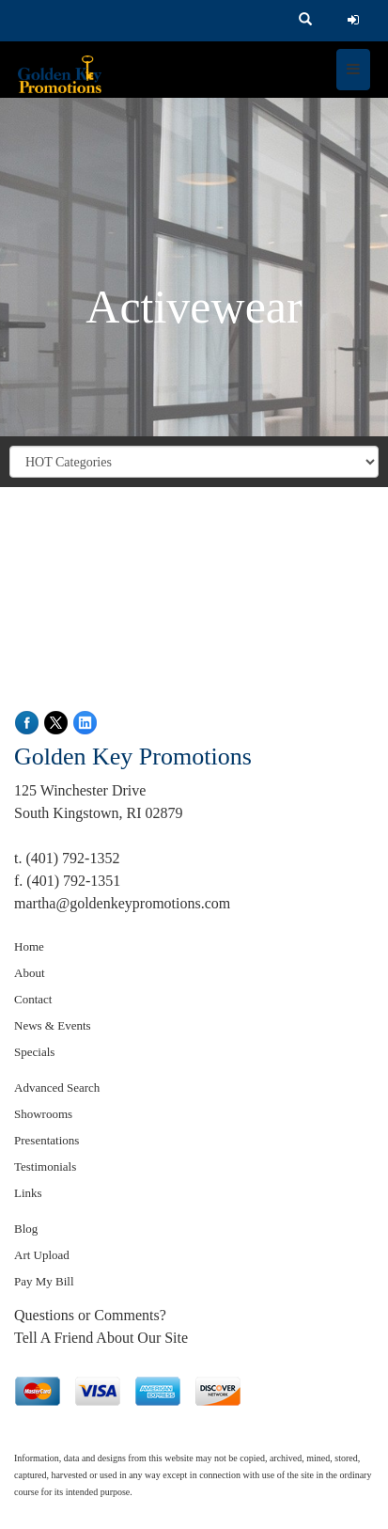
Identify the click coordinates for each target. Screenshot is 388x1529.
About (29, 973)
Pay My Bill (44, 1281)
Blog (26, 1229)
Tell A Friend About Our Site (101, 1338)
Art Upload (42, 1255)
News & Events (52, 1025)
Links (28, 1193)
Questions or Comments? (90, 1315)
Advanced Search (57, 1087)
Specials (34, 1052)
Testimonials (45, 1166)
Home (29, 946)
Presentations (46, 1140)
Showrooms (43, 1114)
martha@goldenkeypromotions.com (122, 903)
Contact (33, 999)
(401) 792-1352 (72, 858)
